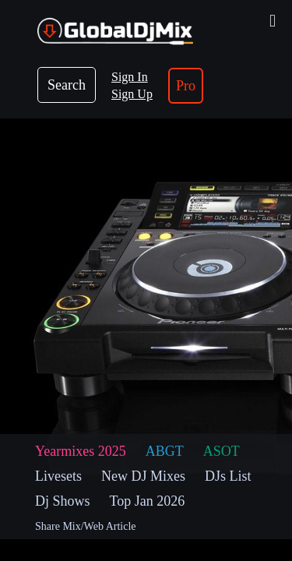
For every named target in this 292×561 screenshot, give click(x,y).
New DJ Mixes (143, 476)
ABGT (165, 451)
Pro (185, 86)
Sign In (129, 76)
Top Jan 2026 (147, 501)
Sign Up (132, 94)
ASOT (221, 451)
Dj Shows (62, 501)
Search (66, 85)
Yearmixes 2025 (80, 451)
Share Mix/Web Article (85, 526)
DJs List (228, 476)
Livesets (58, 476)
